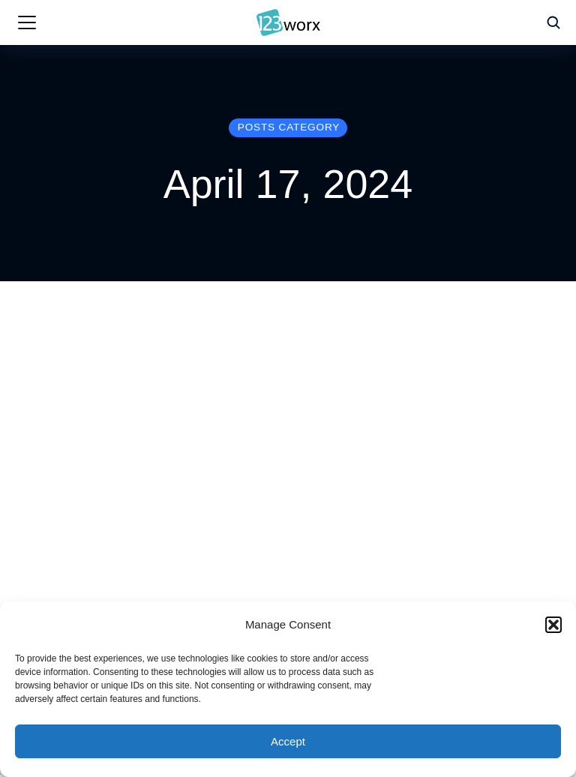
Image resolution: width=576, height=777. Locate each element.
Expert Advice (250, 480)
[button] (553, 624)
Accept (288, 741)
